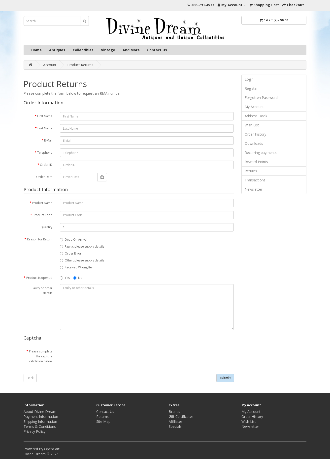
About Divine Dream (40, 411)
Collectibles (83, 50)
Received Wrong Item (77, 267)
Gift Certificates (181, 416)
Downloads (254, 143)
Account (49, 64)
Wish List (252, 125)
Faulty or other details (42, 290)
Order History (255, 134)
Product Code (42, 215)
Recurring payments (261, 152)
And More (131, 50)
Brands (174, 411)
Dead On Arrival (73, 239)
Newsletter (253, 189)
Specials (175, 426)
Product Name (42, 203)
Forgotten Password (261, 97)
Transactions (255, 180)
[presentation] (97, 357)
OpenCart (52, 449)
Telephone (44, 152)
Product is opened (39, 278)
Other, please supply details (82, 260)
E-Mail (48, 140)
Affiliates (176, 421)
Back (30, 378)
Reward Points (256, 161)
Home (36, 50)
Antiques (57, 50)
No (77, 278)
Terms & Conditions (40, 426)
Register (251, 88)
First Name (44, 116)
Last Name (44, 128)
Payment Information (41, 416)
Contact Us (157, 50)
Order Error (70, 253)
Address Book (256, 116)
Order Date (44, 177)
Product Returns (80, 64)
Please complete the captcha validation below (40, 356)
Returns (251, 171)
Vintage (108, 50)
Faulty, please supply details (82, 246)
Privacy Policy (34, 431)
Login (249, 79)
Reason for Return (39, 239)
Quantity (46, 227)
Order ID (46, 165)
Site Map (103, 421)
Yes (65, 278)
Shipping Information (40, 421)
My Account (254, 106)
